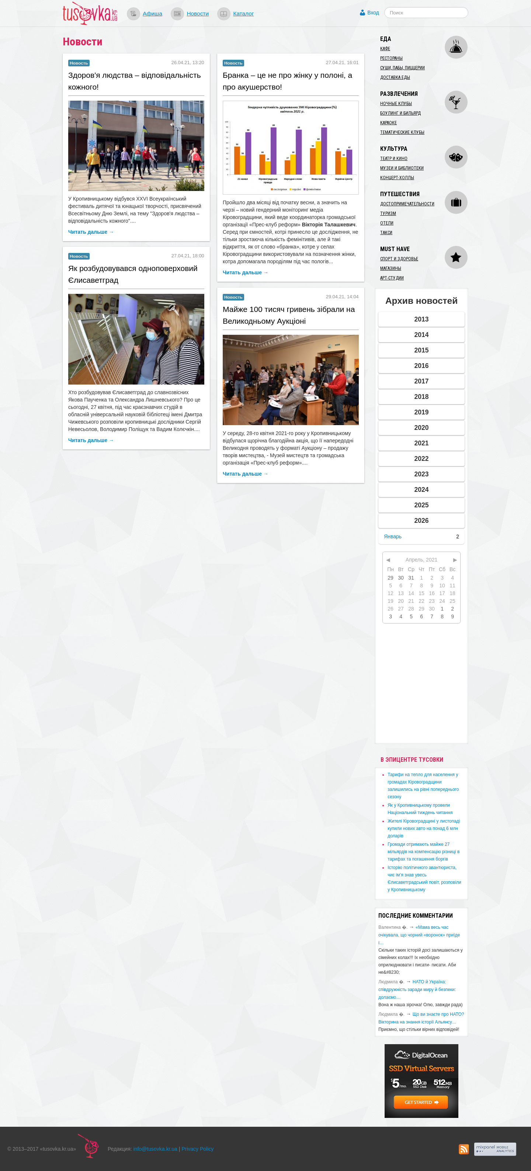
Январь (393, 536)
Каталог (243, 13)
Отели (386, 223)
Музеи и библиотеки (402, 168)
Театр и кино (393, 158)
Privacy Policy (197, 1149)
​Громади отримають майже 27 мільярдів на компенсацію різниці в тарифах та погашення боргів (423, 852)
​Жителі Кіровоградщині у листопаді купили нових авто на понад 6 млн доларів (424, 828)
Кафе (385, 48)
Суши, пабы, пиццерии (402, 67)
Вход (373, 12)
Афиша (152, 13)
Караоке (388, 122)
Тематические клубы (402, 132)
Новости (198, 13)
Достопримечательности (407, 203)
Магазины (390, 268)
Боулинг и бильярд (400, 113)
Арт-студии (392, 278)
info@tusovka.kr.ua (155, 1149)
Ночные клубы (396, 103)
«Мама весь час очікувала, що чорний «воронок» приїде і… (419, 935)
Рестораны (391, 58)
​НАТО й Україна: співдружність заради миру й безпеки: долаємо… (417, 989)
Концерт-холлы (397, 177)
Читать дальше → (91, 232)
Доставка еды (395, 77)
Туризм (388, 213)
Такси (386, 232)
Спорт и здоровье (399, 258)
